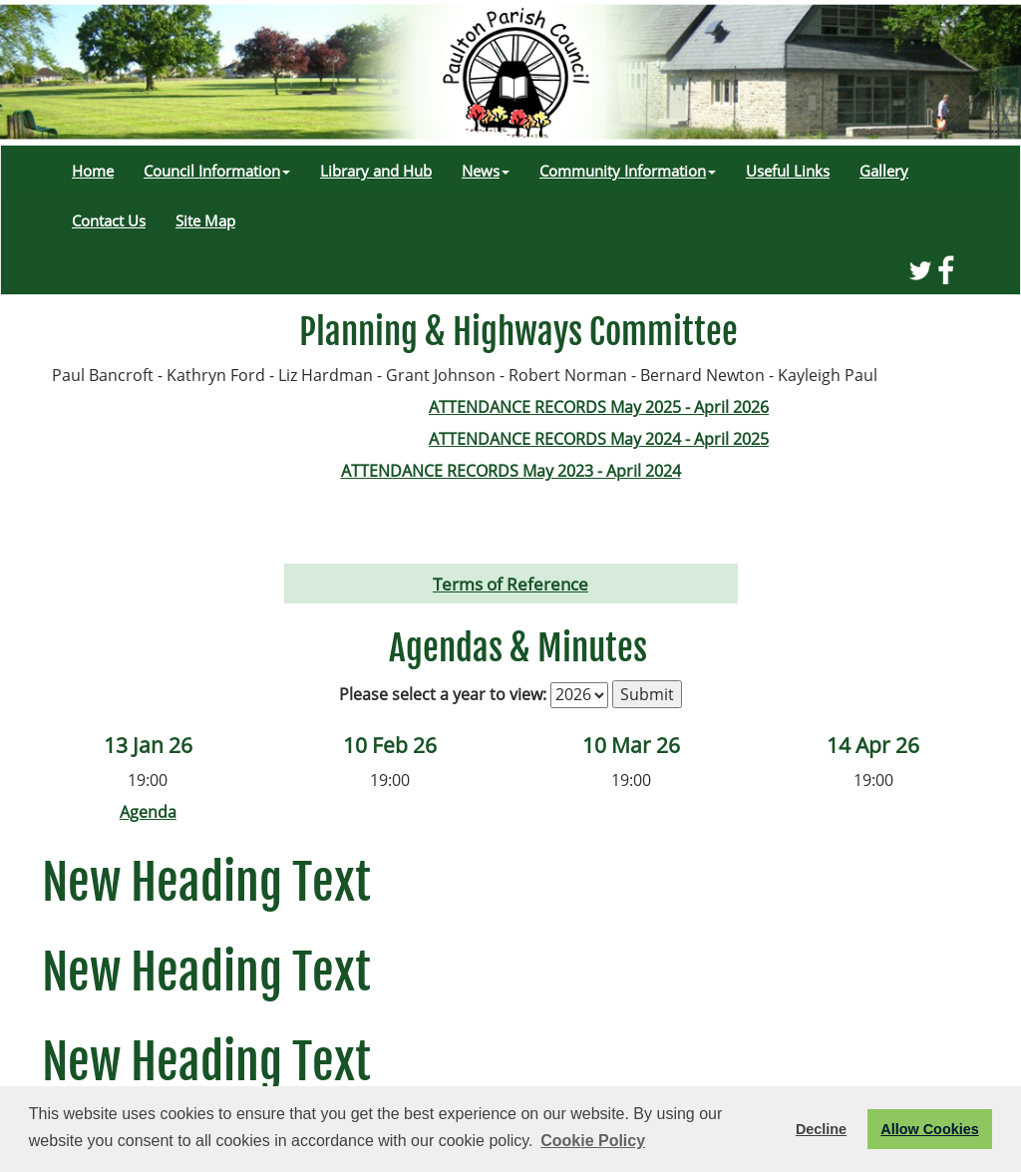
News (486, 171)
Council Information (217, 171)
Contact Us (109, 220)
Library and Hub (376, 171)
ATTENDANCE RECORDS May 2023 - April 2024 (511, 471)
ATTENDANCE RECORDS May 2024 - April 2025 (599, 439)
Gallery (883, 171)
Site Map (205, 220)
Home (93, 171)
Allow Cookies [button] (929, 1129)
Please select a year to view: (442, 694)
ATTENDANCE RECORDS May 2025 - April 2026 (599, 407)
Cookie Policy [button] (592, 1140)
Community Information (627, 171)
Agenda (148, 812)
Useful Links (788, 171)
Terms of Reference (510, 583)
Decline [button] (821, 1129)
